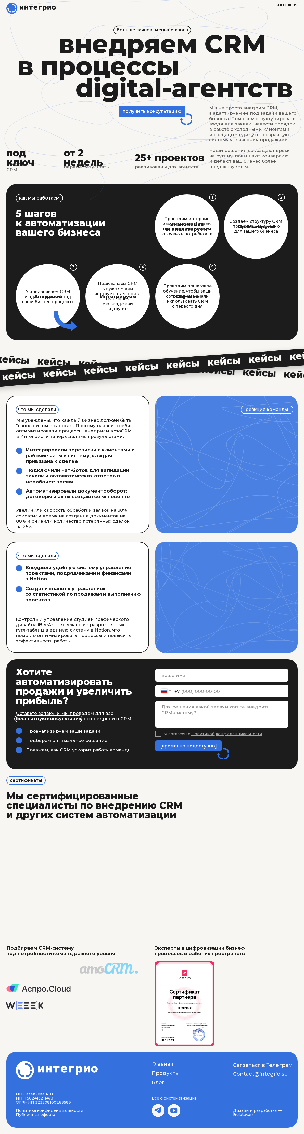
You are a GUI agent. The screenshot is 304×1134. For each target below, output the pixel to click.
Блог (158, 1082)
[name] (221, 675)
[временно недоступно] (188, 746)
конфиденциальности (239, 734)
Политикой (203, 734)
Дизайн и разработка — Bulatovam (257, 1112)
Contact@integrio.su (260, 1074)
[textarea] (221, 714)
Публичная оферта (35, 1114)
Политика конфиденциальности (49, 1110)
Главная (162, 1064)
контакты (286, 4)
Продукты (166, 1073)
